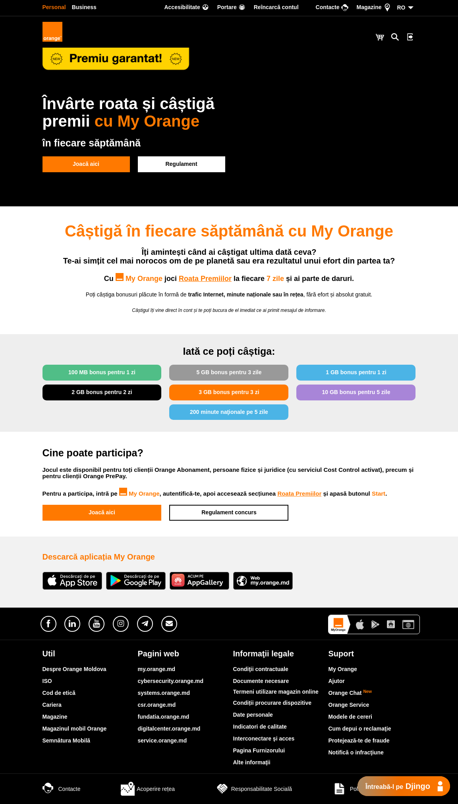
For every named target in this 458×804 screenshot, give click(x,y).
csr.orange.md (157, 705)
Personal (54, 7)
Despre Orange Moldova (74, 669)
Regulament (181, 164)
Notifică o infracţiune (356, 752)
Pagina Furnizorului (259, 750)
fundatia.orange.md (163, 717)
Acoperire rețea (148, 789)
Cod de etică (59, 693)
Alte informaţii (252, 762)
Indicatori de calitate (260, 726)
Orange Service (349, 705)
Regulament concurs (228, 512)
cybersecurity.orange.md (170, 681)
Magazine (55, 717)
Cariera (52, 705)
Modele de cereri (351, 717)
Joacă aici (86, 164)
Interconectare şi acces (264, 738)
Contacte (62, 789)
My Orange (139, 493)
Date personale (253, 715)
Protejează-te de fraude (359, 740)
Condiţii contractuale (260, 669)
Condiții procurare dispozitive (272, 703)
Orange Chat (350, 693)
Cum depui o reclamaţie (360, 728)
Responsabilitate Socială (253, 789)
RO (401, 7)
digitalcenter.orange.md (169, 728)
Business (84, 7)
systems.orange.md (164, 693)
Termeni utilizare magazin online (276, 692)
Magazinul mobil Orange (75, 728)
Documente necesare (261, 681)
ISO (47, 681)
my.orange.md (157, 669)
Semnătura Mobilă (67, 740)
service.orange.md (162, 740)
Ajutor (337, 681)
